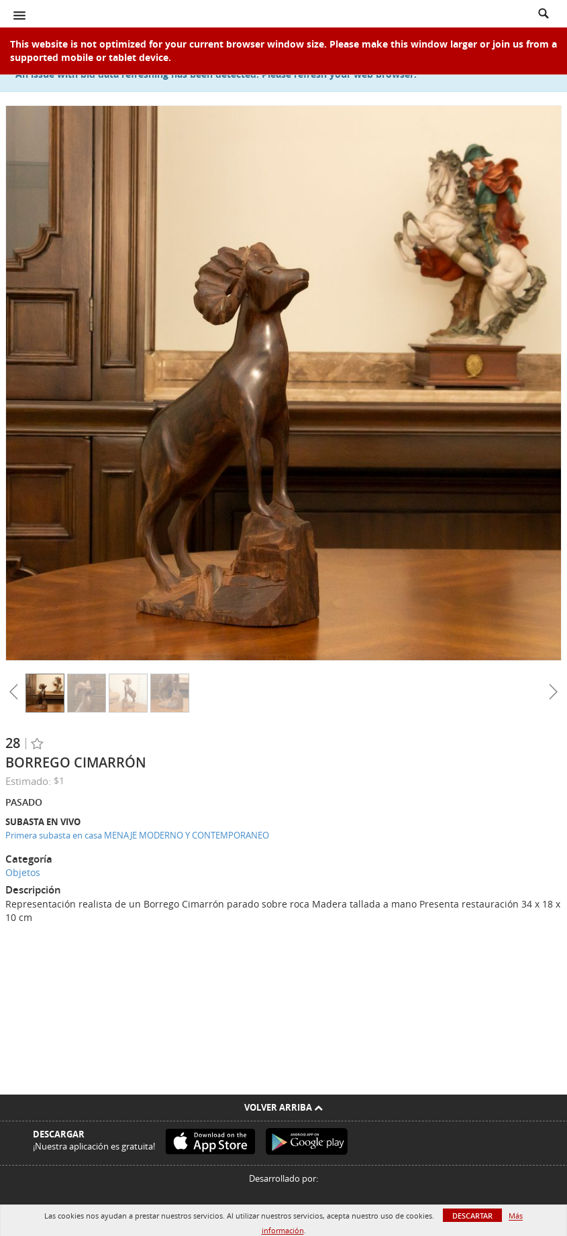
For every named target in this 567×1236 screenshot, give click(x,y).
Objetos (22, 872)
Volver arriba (283, 1107)
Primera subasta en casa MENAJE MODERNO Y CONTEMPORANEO (137, 835)
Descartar (472, 1216)
